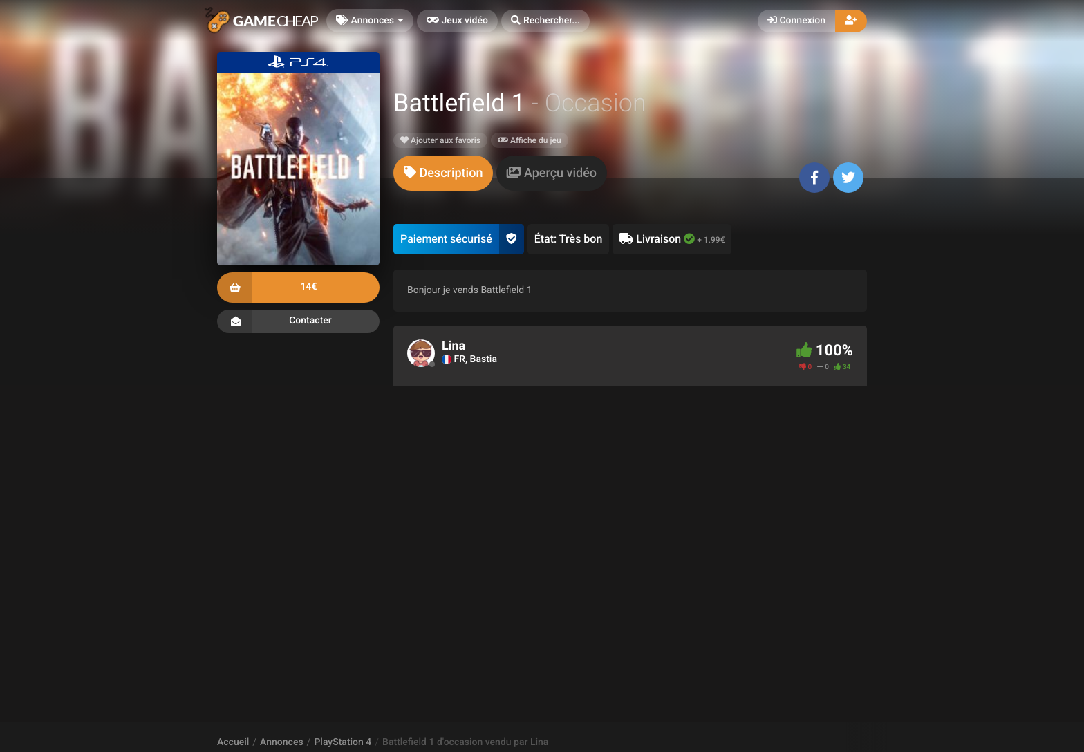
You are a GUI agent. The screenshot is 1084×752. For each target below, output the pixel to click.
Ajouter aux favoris (440, 140)
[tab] (443, 173)
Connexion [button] (796, 20)
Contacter (298, 321)
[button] (545, 21)
